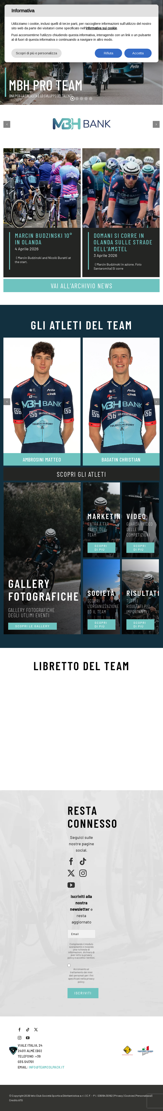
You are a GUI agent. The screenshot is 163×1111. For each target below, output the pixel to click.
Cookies (129, 1095)
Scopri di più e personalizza (36, 53)
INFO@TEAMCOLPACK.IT (46, 1067)
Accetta (138, 53)
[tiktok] (83, 861)
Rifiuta (108, 53)
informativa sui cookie (101, 28)
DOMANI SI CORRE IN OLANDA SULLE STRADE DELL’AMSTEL (123, 242)
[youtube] (71, 885)
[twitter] (71, 873)
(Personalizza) (143, 1095)
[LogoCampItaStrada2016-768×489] (145, 1047)
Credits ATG (16, 1100)
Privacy (118, 1095)
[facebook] (71, 861)
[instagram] (83, 873)
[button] (6, 124)
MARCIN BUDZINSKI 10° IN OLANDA (43, 239)
